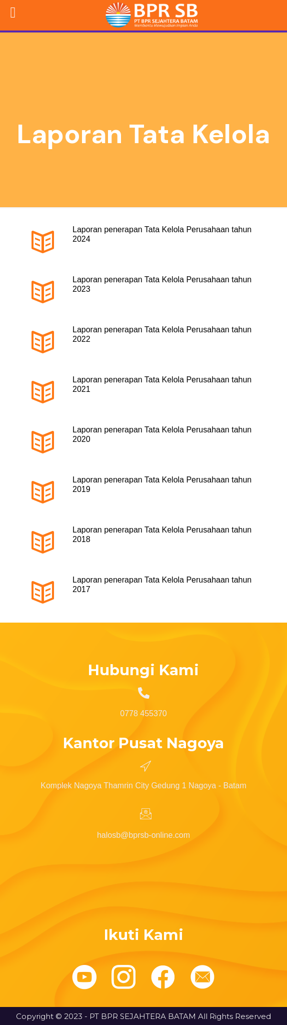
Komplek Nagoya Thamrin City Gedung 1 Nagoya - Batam (143, 785)
